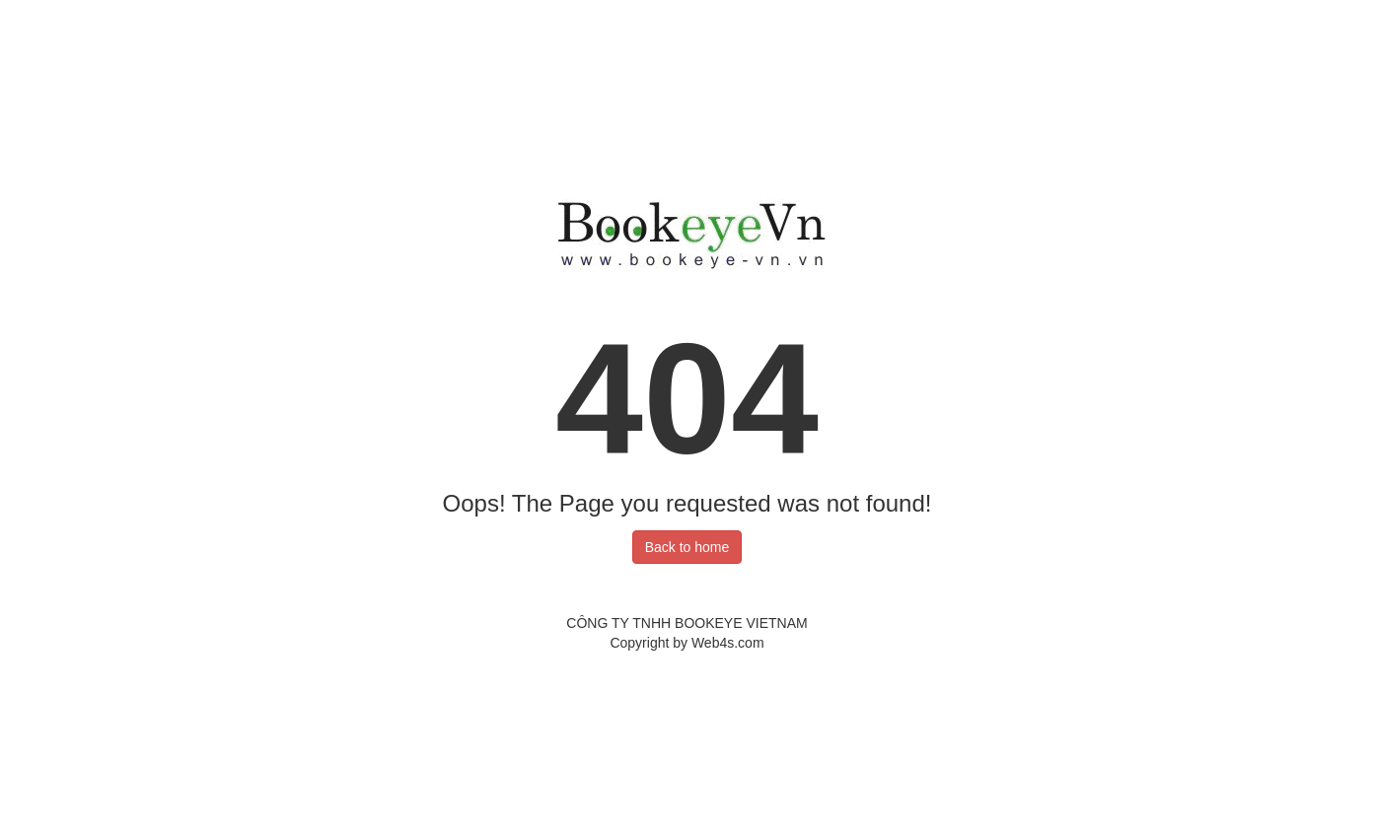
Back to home (687, 547)
